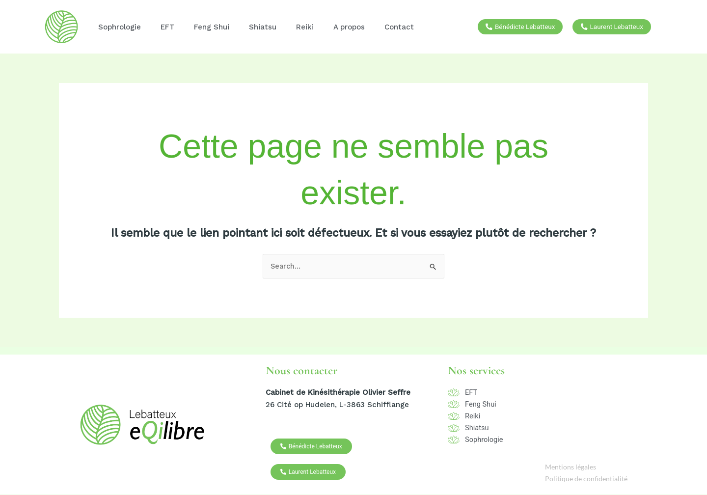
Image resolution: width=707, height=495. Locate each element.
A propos (349, 27)
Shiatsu (262, 27)
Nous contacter (301, 371)
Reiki (305, 27)
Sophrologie (119, 27)
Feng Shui (211, 27)
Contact (399, 27)
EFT (167, 27)
